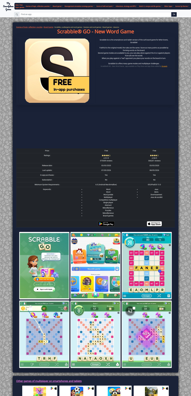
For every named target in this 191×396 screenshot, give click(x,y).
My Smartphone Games (8, 6)
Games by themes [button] (181, 6)
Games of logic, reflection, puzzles (29, 27)
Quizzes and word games (92, 27)
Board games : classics (111, 27)
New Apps (17, 6)
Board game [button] (57, 6)
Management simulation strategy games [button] (79, 6)
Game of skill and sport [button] (104, 6)
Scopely (164, 66)
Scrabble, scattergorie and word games (68, 27)
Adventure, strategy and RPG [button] (126, 6)
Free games (21, 6)
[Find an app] (95, 14)
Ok (174, 14)
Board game (48, 27)
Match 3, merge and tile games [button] (150, 6)
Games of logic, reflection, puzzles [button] (38, 6)
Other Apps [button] (168, 6)
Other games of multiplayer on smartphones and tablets (49, 381)
